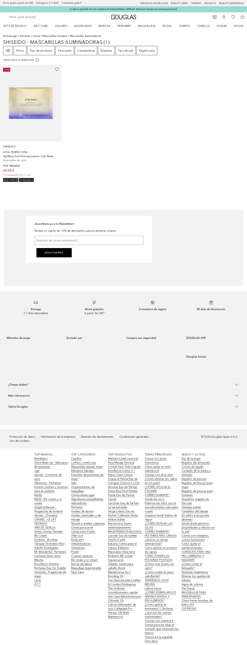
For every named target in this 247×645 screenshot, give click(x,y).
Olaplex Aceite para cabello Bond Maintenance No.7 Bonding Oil (120, 570)
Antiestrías (77, 547)
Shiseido (25, 36)
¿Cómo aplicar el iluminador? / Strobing (159, 606)
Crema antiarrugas (83, 495)
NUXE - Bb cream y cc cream (48, 501)
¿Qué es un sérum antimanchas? (156, 541)
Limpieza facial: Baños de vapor (161, 517)
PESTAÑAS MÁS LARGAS (161, 535)
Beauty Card (179, 3)
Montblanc (41, 458)
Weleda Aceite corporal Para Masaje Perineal (123, 460)
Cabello (203, 26)
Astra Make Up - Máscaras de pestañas (51, 464)
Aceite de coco (154, 499)
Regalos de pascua (194, 479)
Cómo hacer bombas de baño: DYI (197, 602)
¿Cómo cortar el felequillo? (192, 566)
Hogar (222, 26)
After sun (77, 535)
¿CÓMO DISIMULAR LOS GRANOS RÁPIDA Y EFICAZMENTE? (160, 596)
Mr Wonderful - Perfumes (50, 551)
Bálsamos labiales (82, 470)
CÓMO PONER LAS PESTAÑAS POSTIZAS (158, 558)
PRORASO (40, 523)
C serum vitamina (82, 556)
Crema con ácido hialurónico (156, 460)
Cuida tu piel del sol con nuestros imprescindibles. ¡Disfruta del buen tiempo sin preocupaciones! (123, 9)
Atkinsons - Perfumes (47, 483)
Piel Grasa (188, 588)
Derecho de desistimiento (97, 436)
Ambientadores (81, 543)
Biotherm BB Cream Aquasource (120, 558)
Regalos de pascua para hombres (197, 493)
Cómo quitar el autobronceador (192, 545)
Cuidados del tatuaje (195, 511)
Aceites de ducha (82, 511)
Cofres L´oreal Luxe (83, 462)
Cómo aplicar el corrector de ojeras (161, 549)
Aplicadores (79, 503)
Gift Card (41, 26)
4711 (37, 584)
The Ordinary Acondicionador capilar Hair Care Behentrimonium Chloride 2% (124, 594)
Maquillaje (147, 26)
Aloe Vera (151, 641)
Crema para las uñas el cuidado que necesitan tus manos (162, 629)
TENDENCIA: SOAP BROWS (157, 582)
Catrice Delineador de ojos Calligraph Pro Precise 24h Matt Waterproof (122, 610)
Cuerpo (184, 26)
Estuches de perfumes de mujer (87, 477)
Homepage (10, 36)
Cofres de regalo (193, 466)
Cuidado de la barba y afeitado (196, 472)
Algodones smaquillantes (87, 499)
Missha (38, 560)
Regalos (210, 3)
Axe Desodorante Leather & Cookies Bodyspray (124, 582)
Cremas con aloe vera (159, 474)
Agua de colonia (192, 584)
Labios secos (153, 588)
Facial (167, 26)
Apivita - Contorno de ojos (48, 477)
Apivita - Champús (45, 515)
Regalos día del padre (196, 462)
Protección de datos (22, 436)
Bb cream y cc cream (84, 560)
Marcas (104, 26)
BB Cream (40, 535)
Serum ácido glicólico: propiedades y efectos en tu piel (198, 527)
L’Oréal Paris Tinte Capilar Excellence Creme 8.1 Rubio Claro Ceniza (124, 470)
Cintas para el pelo (83, 531)
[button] (123, 384)
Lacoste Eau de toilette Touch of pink (122, 537)
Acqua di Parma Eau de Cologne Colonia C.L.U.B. (124, 481)
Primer (75, 551)
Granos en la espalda (158, 637)
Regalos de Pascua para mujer (197, 485)
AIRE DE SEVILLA (45, 527)
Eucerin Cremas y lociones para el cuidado (51, 489)
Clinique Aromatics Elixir (49, 543)
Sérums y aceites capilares (88, 523)
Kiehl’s (38, 495)
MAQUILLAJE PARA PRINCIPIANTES (194, 594)
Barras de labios (81, 564)
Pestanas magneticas (195, 572)
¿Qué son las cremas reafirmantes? (158, 614)
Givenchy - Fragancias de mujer (50, 574)
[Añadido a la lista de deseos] (57, 69)
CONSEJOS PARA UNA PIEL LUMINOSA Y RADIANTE (196, 556)
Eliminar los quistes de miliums (196, 578)
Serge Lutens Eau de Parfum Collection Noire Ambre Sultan (123, 515)
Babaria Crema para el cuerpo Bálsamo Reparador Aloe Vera (122, 547)
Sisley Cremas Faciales (48, 531)
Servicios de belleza (154, 3)
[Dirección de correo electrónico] (89, 240)
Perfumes (124, 26)
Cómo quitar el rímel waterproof (157, 468)
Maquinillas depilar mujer (87, 466)
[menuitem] (17, 26)
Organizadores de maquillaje (83, 489)
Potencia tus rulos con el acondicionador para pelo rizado (161, 507)
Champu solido (191, 507)
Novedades (83, 26)
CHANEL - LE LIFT (45, 519)
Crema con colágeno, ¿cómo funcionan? (195, 537)
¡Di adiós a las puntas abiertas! (195, 517)
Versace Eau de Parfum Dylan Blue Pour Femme (122, 489)
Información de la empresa (58, 436)
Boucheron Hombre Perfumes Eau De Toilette (50, 566)
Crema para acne (82, 527)
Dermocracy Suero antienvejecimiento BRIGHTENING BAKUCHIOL (125, 527)
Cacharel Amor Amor (47, 556)
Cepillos (76, 458)
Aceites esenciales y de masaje (86, 517)
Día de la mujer (191, 458)
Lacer (37, 580)
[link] (31, 123)
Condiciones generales (134, 436)
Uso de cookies (20, 440)
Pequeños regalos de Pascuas (195, 501)
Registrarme (54, 252)
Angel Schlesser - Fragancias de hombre (48, 509)
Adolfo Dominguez (46, 547)
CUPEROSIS (189, 608)
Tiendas (196, 3)
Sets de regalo (15, 26)
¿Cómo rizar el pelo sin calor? (159, 566)
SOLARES (61, 26)
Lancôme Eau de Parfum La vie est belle (123, 505)
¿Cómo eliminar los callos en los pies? (161, 481)
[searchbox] (37, 17)
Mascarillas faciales (55, 36)
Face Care (77, 572)
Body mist (77, 539)
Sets (74, 483)
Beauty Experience (231, 3)
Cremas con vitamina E (159, 620)
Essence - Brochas (46, 539)
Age (37, 470)
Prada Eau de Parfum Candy (121, 497)
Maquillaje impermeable (86, 568)
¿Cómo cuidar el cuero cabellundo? (159, 574)
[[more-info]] (22, 60)
